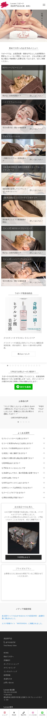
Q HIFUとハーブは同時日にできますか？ (17, 488)
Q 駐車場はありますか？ (11, 463)
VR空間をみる (23, 557)
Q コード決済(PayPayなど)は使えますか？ (17, 443)
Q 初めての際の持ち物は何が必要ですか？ (18, 458)
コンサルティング (10, 671)
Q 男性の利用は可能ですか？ (13, 498)
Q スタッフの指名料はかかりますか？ (16, 448)
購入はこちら (23, 354)
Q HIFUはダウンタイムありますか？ (15, 483)
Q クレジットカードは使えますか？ (15, 438)
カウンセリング (9, 668)
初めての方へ (9, 656)
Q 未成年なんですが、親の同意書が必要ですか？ (20, 473)
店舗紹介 (7, 660)
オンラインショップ (11, 664)
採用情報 (7, 675)
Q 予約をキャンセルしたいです (13, 468)
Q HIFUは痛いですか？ (10, 478)
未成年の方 (8, 679)
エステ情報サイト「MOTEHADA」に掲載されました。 (23, 623)
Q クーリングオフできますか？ (13, 493)
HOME (6, 653)
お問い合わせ (9, 683)
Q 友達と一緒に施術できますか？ (14, 453)
